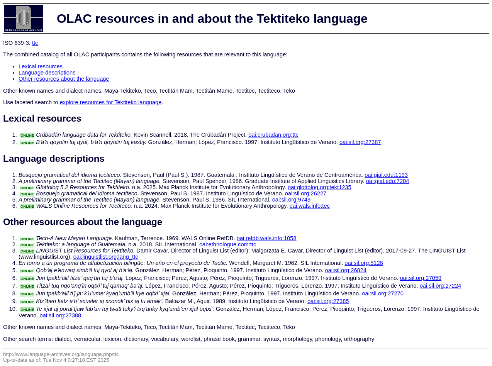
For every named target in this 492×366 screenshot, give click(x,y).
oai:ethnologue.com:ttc (227, 244)
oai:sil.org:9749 (291, 200)
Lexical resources (41, 66)
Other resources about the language (64, 79)
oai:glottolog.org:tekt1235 (319, 187)
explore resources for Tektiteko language (111, 102)
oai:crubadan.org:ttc (273, 135)
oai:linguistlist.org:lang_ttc (105, 257)
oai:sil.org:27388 (60, 315)
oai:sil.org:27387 (360, 142)
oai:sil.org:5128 (363, 263)
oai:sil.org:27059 (420, 278)
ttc (35, 43)
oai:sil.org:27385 (328, 301)
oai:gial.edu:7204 (387, 181)
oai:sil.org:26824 (346, 270)
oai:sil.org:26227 (306, 193)
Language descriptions (47, 72)
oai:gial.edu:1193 (386, 175)
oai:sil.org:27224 (440, 286)
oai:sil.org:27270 (383, 293)
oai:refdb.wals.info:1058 (267, 238)
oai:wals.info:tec (310, 206)
